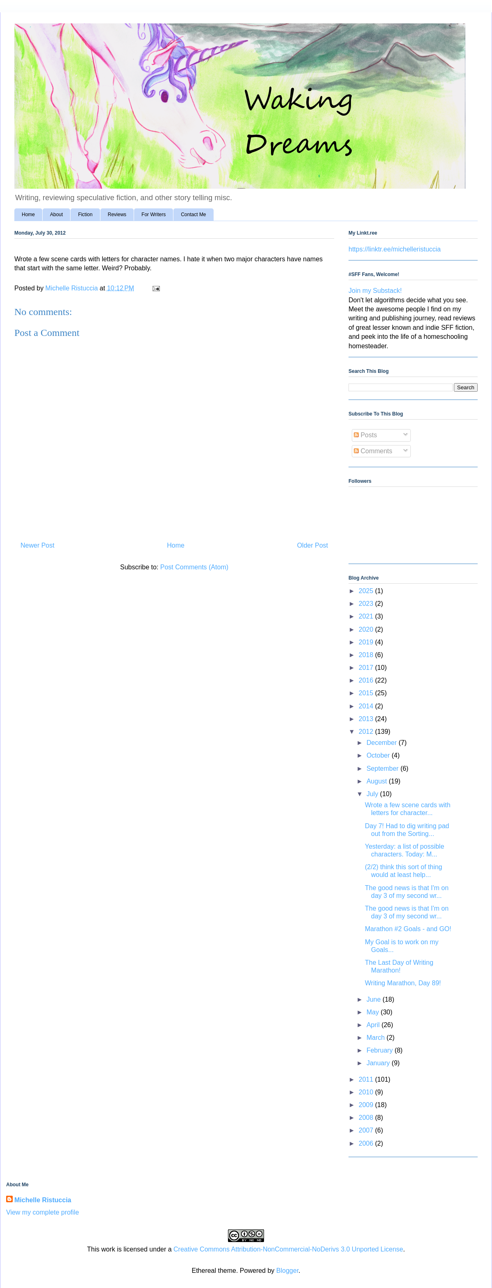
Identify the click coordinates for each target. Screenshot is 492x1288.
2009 (367, 1104)
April (374, 1024)
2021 (367, 616)
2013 (367, 718)
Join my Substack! (375, 290)
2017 (367, 667)
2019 (367, 642)
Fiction (85, 214)
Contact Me (193, 214)
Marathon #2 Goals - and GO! (408, 928)
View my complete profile (42, 1212)
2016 (367, 680)
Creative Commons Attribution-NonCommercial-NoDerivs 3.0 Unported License (288, 1249)
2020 (367, 629)
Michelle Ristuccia (42, 1200)
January (379, 1063)
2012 (367, 731)
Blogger (287, 1270)
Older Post (312, 545)
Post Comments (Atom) (194, 567)
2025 (367, 590)
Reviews (117, 214)
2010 (367, 1092)
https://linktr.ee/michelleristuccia (394, 249)
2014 (367, 706)
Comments (373, 451)
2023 (367, 603)
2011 (367, 1079)
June (375, 999)
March (377, 1037)
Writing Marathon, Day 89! (403, 983)
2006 (367, 1143)
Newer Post (37, 545)
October (379, 755)
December (383, 742)
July (373, 793)
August (378, 781)
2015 (367, 693)
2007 (367, 1130)
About (56, 214)
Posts (365, 435)
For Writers (153, 214)
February (380, 1050)
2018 (367, 654)
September (384, 768)
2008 (367, 1117)
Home (28, 214)
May (374, 1012)
